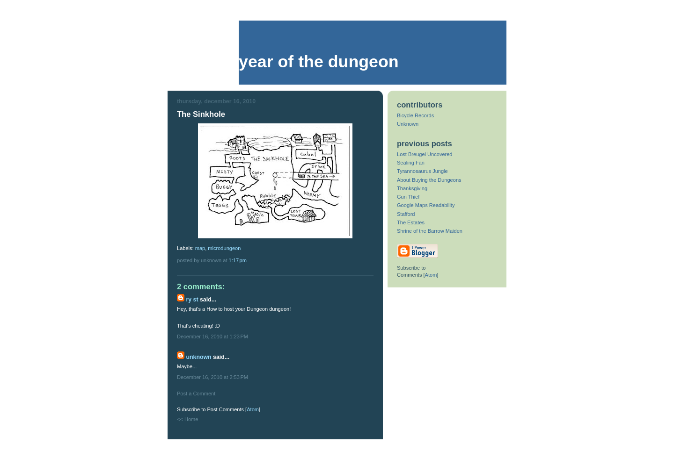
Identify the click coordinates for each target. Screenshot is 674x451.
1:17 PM (238, 260)
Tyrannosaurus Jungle (422, 171)
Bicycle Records (415, 115)
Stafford (406, 214)
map (200, 248)
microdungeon (224, 248)
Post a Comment (196, 393)
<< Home (187, 419)
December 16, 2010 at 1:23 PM (212, 336)
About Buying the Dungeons (429, 180)
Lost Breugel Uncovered (425, 154)
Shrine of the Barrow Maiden (429, 231)
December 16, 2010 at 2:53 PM (212, 377)
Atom (253, 409)
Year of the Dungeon (319, 61)
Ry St (192, 299)
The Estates (411, 222)
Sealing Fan (411, 162)
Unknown (198, 357)
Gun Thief (408, 197)
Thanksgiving (412, 188)
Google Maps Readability (425, 205)
